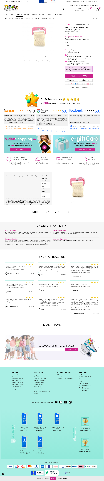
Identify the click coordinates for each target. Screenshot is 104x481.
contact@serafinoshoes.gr (85, 385)
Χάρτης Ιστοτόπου (38, 384)
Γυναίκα (34, 14)
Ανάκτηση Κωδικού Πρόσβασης (64, 378)
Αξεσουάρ (42, 14)
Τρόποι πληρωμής (35, 176)
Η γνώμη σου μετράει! (39, 382)
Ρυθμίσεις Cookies (62, 478)
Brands (6, 14)
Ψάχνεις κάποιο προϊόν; (40, 380)
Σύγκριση (85, 80)
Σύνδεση (59, 375)
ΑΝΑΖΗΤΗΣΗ (72, 349)
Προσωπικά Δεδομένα (40, 378)
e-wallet (36, 390)
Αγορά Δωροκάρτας (17, 388)
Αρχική (5, 18)
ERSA (51, 61)
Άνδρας (26, 14)
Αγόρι (12, 14)
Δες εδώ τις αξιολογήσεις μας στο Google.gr (52, 131)
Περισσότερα (73, 59)
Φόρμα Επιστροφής (17, 386)
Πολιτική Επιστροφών (74, 87)
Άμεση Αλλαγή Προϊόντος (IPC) (42, 391)
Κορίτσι (19, 14)
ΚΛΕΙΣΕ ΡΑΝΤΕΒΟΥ (20, 149)
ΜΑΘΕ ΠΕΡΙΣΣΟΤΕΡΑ (85, 149)
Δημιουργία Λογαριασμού (63, 376)
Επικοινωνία (83, 1)
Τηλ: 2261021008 (83, 383)
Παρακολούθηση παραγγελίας (71, 1)
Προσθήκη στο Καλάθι (78, 76)
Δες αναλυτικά (76, 64)
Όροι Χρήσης (85, 87)
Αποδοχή (53, 478)
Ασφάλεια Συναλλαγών (18, 382)
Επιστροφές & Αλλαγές (18, 384)
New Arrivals (59, 14)
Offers (50, 14)
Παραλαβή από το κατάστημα (19, 376)
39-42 (68, 45)
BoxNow (36, 393)
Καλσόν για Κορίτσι (20, 18)
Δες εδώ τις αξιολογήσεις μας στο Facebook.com (84, 128)
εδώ (38, 233)
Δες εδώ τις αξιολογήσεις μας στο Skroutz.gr (19, 128)
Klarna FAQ (14, 390)
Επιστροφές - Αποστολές (23, 176)
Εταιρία (36, 375)
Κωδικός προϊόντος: (70, 31)
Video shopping (38, 388)
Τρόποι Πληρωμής (16, 380)
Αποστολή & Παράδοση (17, 378)
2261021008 (21, 1)
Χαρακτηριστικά (10, 176)
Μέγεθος (67, 42)
